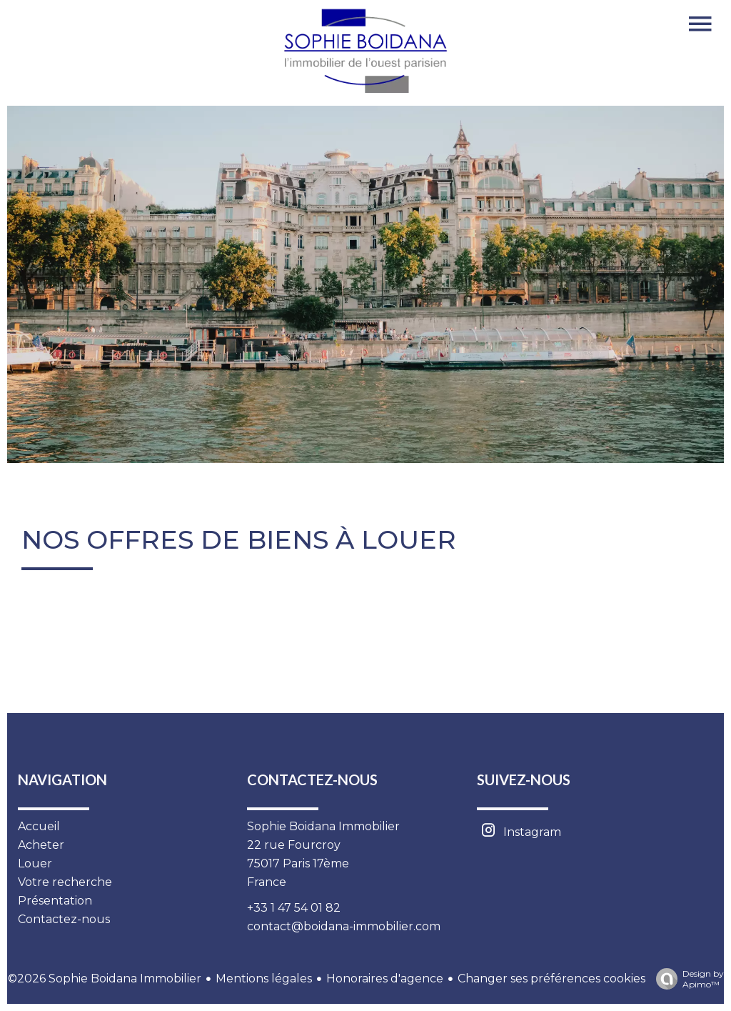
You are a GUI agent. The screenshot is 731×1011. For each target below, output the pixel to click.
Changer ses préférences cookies (551, 978)
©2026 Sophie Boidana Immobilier (104, 978)
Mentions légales (264, 978)
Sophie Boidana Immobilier (323, 826)
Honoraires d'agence (384, 978)
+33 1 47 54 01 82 (294, 908)
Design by (686, 979)
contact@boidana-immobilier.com (343, 926)
